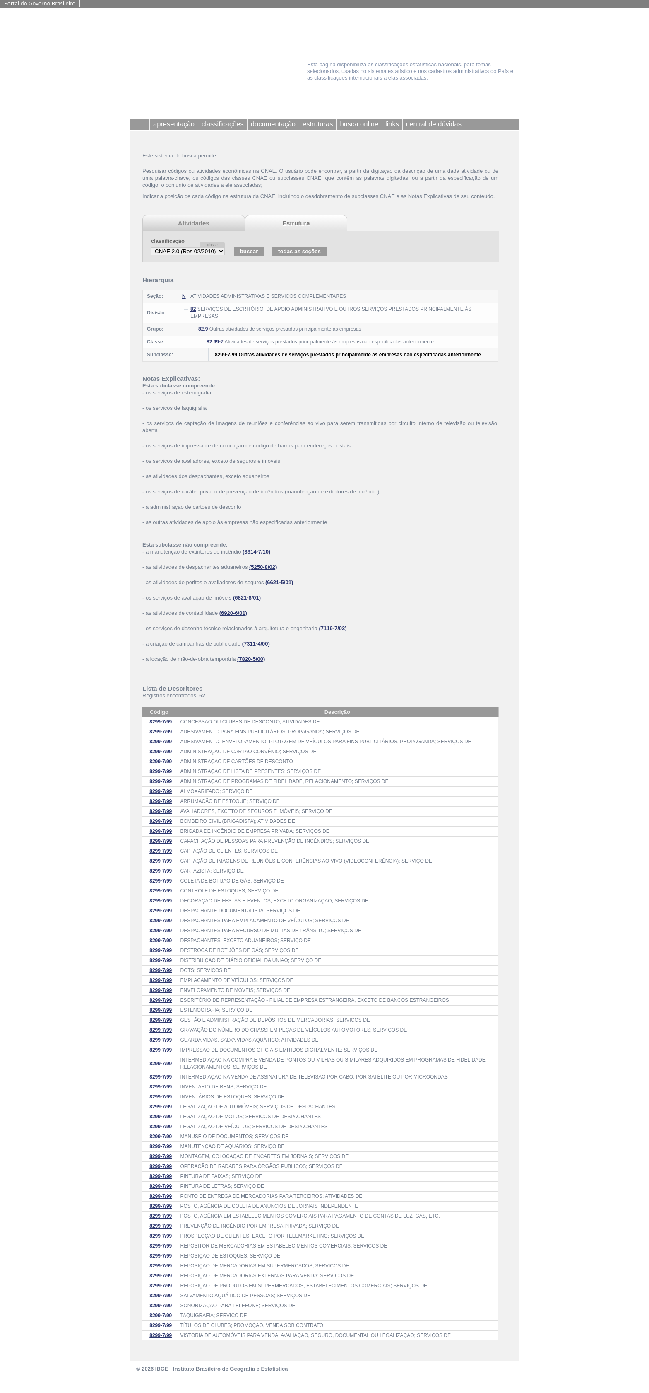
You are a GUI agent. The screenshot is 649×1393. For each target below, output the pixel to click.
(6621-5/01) (279, 582)
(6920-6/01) (233, 613)
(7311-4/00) (256, 644)
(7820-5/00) (251, 659)
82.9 (203, 329)
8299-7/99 (160, 722)
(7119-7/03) (332, 628)
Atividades (193, 223)
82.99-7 (215, 342)
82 (193, 309)
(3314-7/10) (256, 552)
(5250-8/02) (263, 567)
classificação (168, 241)
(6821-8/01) (247, 598)
